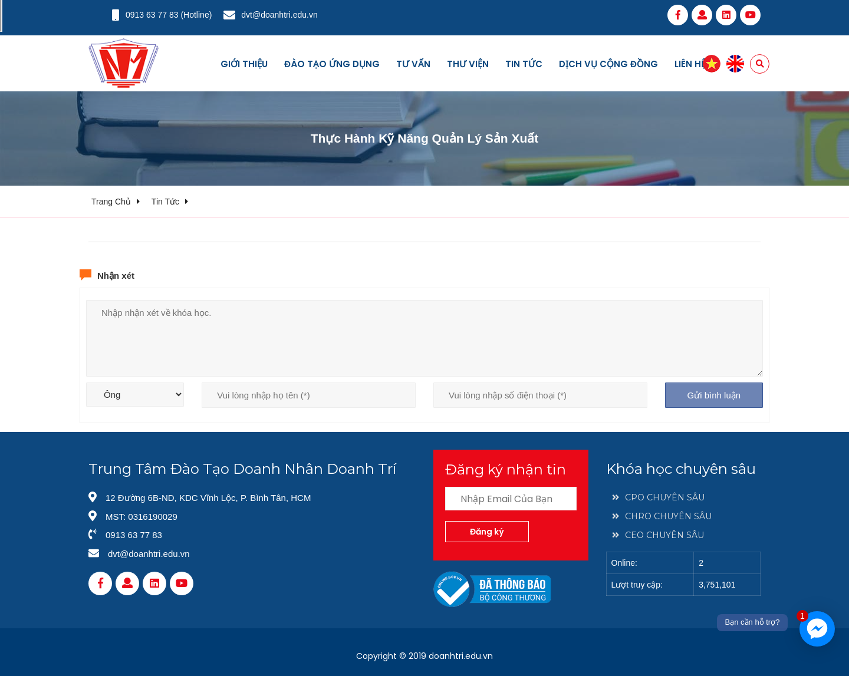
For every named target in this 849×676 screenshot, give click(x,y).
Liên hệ (690, 64)
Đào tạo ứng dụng (332, 64)
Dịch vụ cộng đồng (608, 64)
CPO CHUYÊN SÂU (658, 497)
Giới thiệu (244, 64)
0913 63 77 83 (152, 14)
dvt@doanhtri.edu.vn (279, 14)
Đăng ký (487, 531)
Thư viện (468, 64)
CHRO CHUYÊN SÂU (662, 516)
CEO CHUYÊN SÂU (658, 535)
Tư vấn (413, 64)
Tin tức (523, 64)
